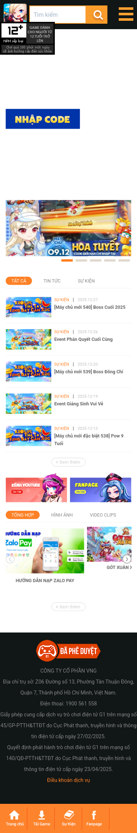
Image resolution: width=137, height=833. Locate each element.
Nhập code (43, 119)
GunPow (15, 15)
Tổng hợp (22, 515)
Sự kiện (86, 281)
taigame (41, 818)
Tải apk (43, 187)
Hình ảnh (62, 515)
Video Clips (103, 515)
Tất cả (18, 281)
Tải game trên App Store (43, 142)
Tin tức (52, 281)
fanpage (96, 818)
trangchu (13, 818)
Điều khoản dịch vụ (68, 780)
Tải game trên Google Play (43, 165)
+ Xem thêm (68, 462)
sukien (68, 818)
